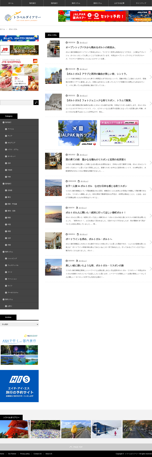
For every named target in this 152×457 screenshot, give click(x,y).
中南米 (10, 170)
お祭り (10, 306)
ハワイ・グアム (13, 149)
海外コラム (76, 3)
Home (2, 454)
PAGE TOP (76, 447)
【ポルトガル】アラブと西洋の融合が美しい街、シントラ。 (97, 74)
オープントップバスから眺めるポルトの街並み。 (91, 47)
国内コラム (98, 3)
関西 (9, 218)
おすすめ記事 (119, 3)
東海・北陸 (11, 211)
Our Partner (12, 454)
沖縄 (9, 245)
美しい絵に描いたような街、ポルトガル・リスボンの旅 (95, 265)
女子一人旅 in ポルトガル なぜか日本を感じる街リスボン (96, 186)
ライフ (10, 286)
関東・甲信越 (12, 204)
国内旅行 (54, 3)
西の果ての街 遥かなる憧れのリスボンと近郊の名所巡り (96, 159)
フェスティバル (13, 265)
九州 (9, 238)
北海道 (10, 190)
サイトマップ (141, 3)
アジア (10, 136)
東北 (9, 197)
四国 (9, 231)
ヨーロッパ (83, 42)
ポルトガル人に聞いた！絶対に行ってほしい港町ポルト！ (96, 212)
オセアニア (11, 143)
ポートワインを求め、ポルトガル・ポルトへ (89, 239)
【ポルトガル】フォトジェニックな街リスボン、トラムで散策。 (99, 100)
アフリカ (11, 129)
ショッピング (12, 258)
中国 (9, 224)
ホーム (10, 3)
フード (10, 272)
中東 (9, 177)
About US (48, 454)
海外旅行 (32, 3)
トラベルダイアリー (132, 454)
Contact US (37, 454)
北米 (9, 163)
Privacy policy (25, 454)
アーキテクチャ (13, 292)
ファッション (12, 279)
